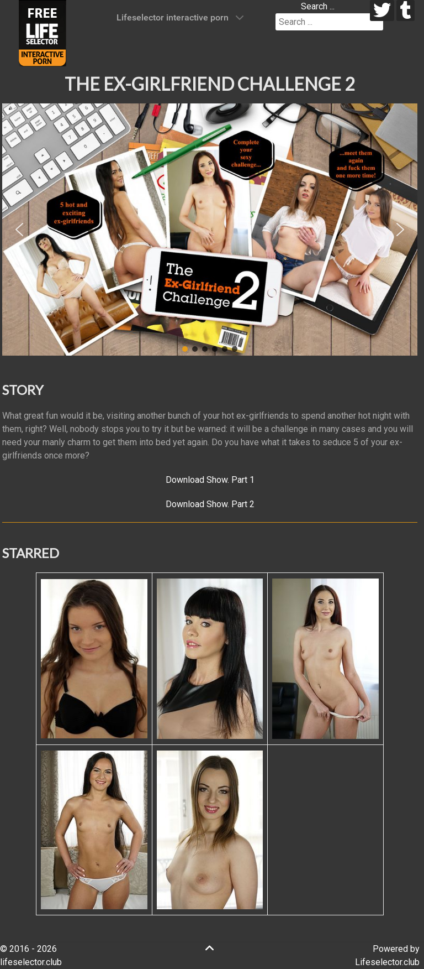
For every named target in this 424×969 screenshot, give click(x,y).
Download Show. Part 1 (210, 480)
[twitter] (382, 10)
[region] (209, 230)
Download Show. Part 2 (210, 504)
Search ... (318, 6)
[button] (19, 229)
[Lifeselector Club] (42, 32)
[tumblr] (405, 10)
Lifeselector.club (387, 962)
